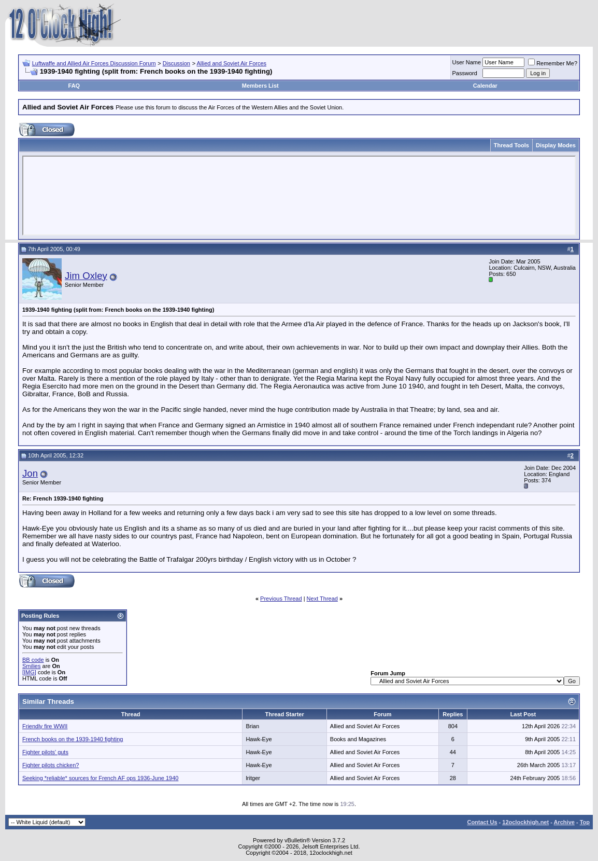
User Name (466, 62)
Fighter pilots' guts (45, 752)
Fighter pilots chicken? (50, 765)
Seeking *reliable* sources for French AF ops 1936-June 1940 (100, 778)
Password (464, 73)
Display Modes (556, 145)
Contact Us (482, 822)
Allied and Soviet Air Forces (232, 63)
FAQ (74, 85)
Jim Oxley (86, 275)
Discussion (176, 63)
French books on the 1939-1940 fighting (72, 739)
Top (585, 822)
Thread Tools (511, 145)
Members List (260, 85)
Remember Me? (552, 63)
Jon (30, 473)
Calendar (485, 85)
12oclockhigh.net (525, 822)
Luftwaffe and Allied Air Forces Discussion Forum (94, 63)
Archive (564, 822)
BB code (33, 660)
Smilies (31, 666)
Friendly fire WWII (44, 726)
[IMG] (29, 672)
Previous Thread (281, 598)
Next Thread (322, 598)
